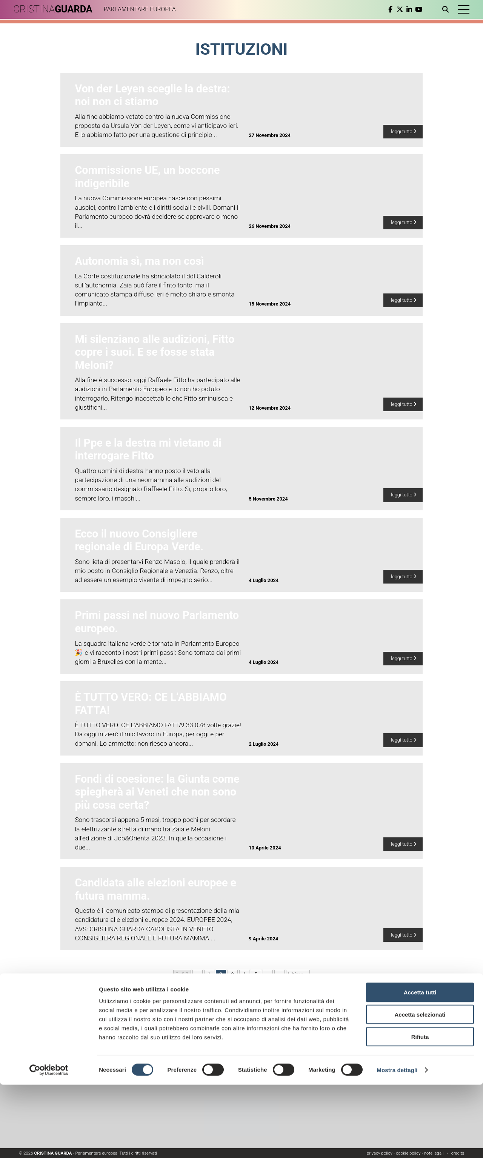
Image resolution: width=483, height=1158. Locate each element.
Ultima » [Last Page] (298, 975)
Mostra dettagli (397, 1143)
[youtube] (416, 9)
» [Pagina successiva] (279, 975)
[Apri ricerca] (444, 9)
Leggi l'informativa (365, 1030)
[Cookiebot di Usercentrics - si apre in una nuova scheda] (49, 1143)
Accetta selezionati (419, 1087)
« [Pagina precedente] (197, 975)
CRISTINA (55, 9)
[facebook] (387, 9)
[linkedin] (406, 9)
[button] (462, 9)
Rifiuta (420, 1110)
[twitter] (397, 9)
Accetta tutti (420, 1065)
